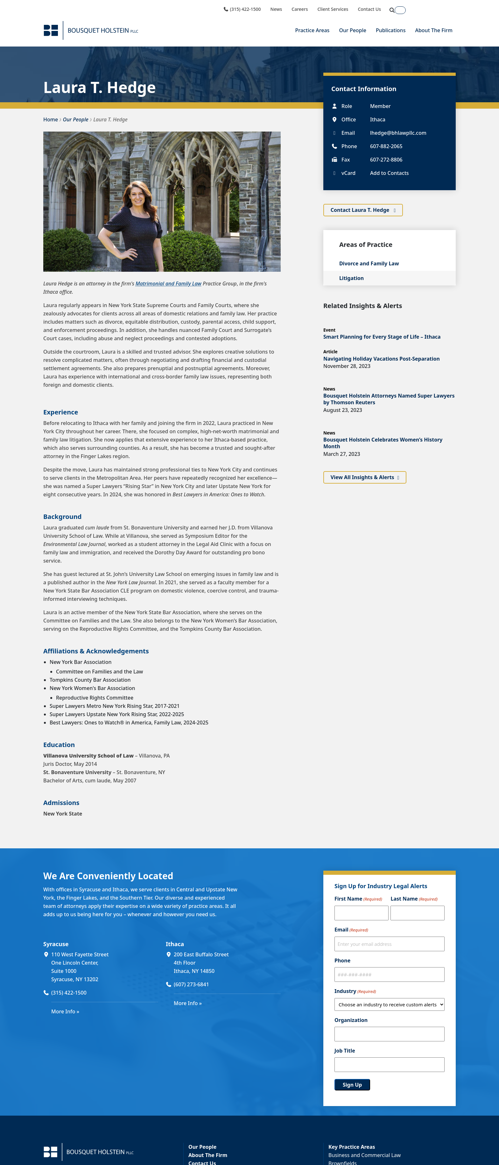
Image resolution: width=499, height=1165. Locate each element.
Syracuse (55, 944)
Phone (342, 960)
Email (351, 930)
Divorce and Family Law (369, 263)
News (276, 9)
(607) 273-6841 (191, 984)
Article (330, 352)
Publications (390, 30)
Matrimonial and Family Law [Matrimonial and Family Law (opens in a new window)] (168, 283)
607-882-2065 (386, 145)
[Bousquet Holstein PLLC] (91, 30)
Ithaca (175, 944)
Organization (351, 1020)
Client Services (333, 9)
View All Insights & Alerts (362, 477)
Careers (300, 9)
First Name (358, 899)
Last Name (413, 899)
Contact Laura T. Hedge (361, 209)
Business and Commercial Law (364, 1155)
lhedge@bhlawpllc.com (398, 132)
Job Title (344, 1050)
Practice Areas (312, 30)
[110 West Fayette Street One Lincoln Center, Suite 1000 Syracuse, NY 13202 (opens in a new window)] (104, 966)
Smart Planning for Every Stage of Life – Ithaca (382, 336)
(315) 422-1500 (242, 9)
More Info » (65, 1011)
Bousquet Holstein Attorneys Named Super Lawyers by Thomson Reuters (389, 399)
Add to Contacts (389, 172)
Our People (352, 30)
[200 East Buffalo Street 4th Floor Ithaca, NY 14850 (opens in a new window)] (227, 962)
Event (329, 330)
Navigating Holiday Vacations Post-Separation (381, 358)
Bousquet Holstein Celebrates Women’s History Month (383, 443)
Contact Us (369, 9)
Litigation (351, 278)
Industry (355, 991)
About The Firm (434, 30)
